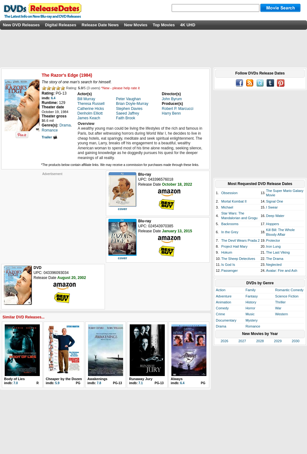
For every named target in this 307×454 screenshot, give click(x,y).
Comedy (222, 308)
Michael (227, 207)
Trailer (49, 137)
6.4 (53, 98)
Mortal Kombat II (234, 201)
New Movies (135, 25)
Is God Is (228, 264)
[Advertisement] (52, 215)
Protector (273, 240)
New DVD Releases (21, 25)
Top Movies (164, 25)
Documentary (226, 320)
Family (251, 290)
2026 (224, 341)
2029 (278, 341)
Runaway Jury (141, 379)
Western (281, 314)
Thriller (280, 302)
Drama (221, 326)
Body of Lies (14, 379)
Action (221, 290)
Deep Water (275, 216)
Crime (220, 314)
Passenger (229, 270)
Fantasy (252, 296)
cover (122, 209)
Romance (253, 326)
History (251, 302)
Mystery (252, 320)
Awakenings (97, 379)
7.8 (99, 383)
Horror (250, 308)
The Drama (274, 259)
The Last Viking (278, 252)
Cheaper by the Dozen (64, 379)
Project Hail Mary (234, 246)
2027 (242, 341)
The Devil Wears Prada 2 (240, 240)
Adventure (224, 296)
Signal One (274, 201)
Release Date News (100, 25)
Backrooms (229, 224)
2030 (295, 341)
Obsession (229, 193)
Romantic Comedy (289, 290)
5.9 (57, 383)
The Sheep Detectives (238, 259)
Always (177, 379)
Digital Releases (60, 25)
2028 (260, 341)
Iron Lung (273, 246)
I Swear (272, 207)
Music (250, 314)
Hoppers (272, 224)
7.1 (140, 383)
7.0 (15, 383)
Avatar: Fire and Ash (281, 270)
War (278, 308)
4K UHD (187, 25)
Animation (223, 302)
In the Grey (229, 232)
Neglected (274, 264)
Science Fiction (287, 296)
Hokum (226, 252)
